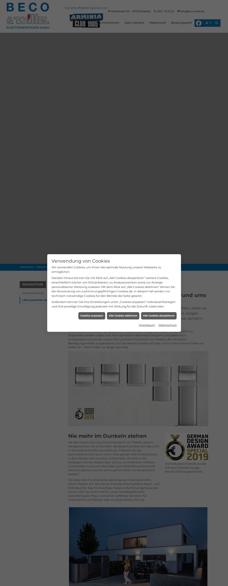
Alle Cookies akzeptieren (159, 117)
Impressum (147, 126)
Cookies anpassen (91, 117)
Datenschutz (168, 126)
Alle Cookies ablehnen (123, 117)
